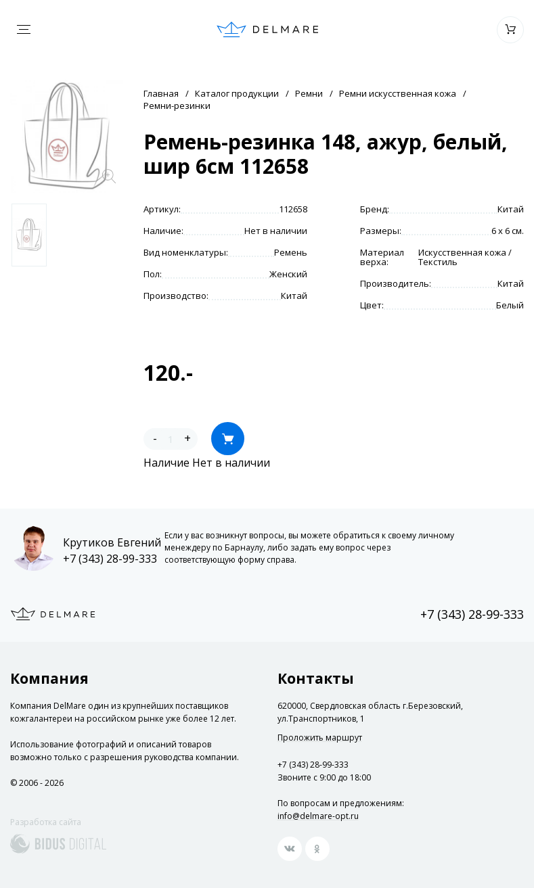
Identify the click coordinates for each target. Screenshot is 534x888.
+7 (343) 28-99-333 (110, 558)
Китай (510, 209)
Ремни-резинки (176, 105)
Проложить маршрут (319, 737)
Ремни (309, 93)
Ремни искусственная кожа (397, 93)
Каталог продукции (237, 93)
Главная (161, 93)
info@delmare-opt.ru (318, 816)
